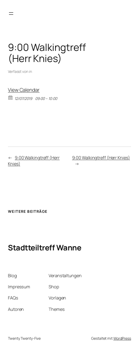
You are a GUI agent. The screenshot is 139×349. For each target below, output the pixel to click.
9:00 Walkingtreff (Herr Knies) (101, 158)
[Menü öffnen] (11, 13)
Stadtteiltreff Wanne (44, 247)
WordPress (122, 338)
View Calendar (24, 89)
